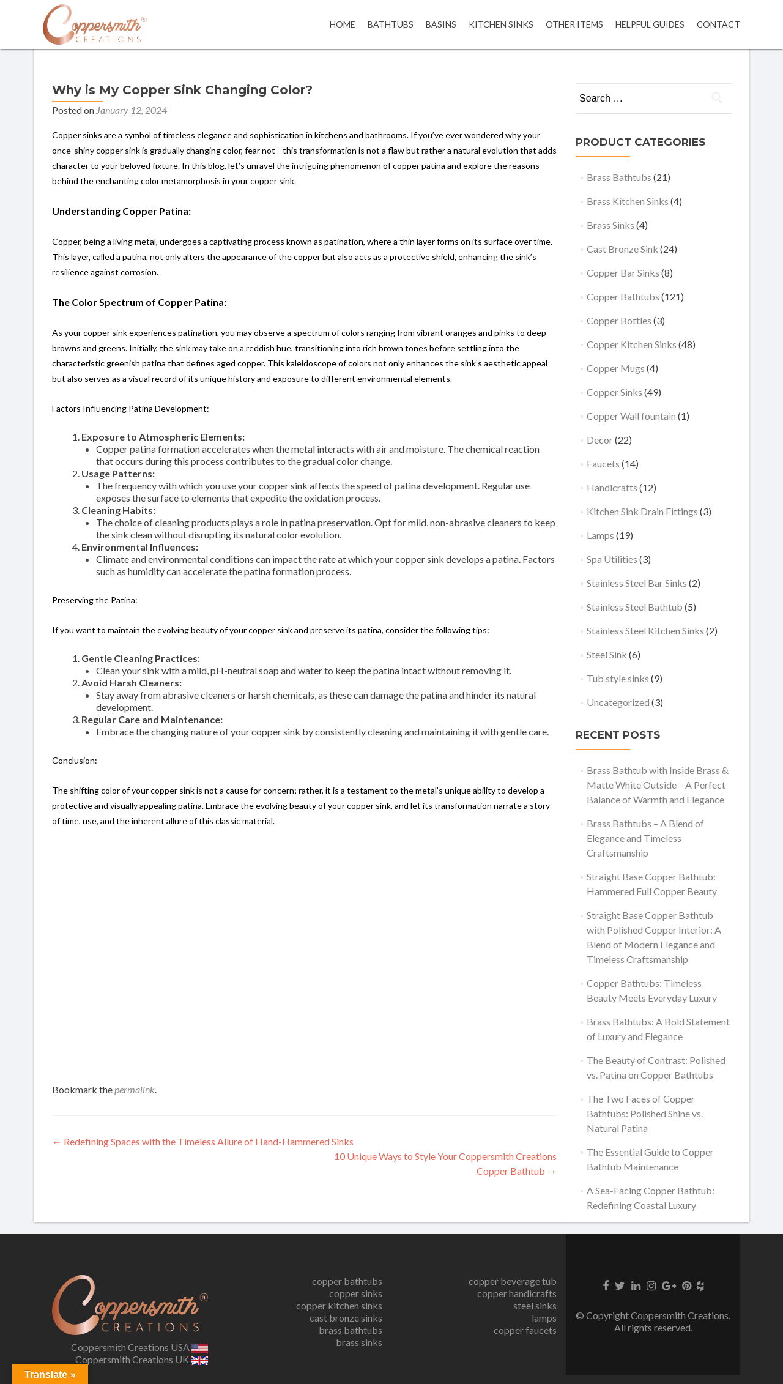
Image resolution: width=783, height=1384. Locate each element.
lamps (544, 1317)
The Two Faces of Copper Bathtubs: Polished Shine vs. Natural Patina (645, 1113)
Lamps (600, 535)
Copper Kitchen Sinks (632, 344)
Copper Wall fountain (631, 416)
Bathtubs (391, 24)
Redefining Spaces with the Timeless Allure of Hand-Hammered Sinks (203, 1141)
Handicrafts (612, 487)
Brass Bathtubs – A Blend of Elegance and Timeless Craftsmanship (645, 837)
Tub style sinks (618, 678)
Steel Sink (607, 654)
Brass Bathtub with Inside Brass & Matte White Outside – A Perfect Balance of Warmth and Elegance (658, 784)
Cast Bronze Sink (622, 249)
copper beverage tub (513, 1281)
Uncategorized (618, 702)
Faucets (603, 463)
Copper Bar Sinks (623, 272)
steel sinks (535, 1305)
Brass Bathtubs (619, 177)
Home (342, 24)
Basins (441, 24)
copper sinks (355, 1293)
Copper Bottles (619, 320)
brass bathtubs (350, 1330)
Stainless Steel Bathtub (635, 606)
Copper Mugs (616, 368)
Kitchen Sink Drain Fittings (642, 511)
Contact (718, 24)
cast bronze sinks (346, 1317)
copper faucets (525, 1330)
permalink (134, 1089)
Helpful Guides (650, 24)
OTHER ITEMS (574, 24)
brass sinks (359, 1342)
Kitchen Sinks (501, 24)
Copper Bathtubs (623, 296)
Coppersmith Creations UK (141, 1359)
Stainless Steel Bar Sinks (637, 583)
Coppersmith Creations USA (139, 1347)
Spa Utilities (612, 559)
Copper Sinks (614, 392)
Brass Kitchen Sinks (628, 201)
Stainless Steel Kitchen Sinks (645, 630)
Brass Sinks (610, 225)
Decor (600, 439)
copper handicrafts (517, 1293)
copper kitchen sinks (339, 1305)
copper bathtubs (347, 1281)
